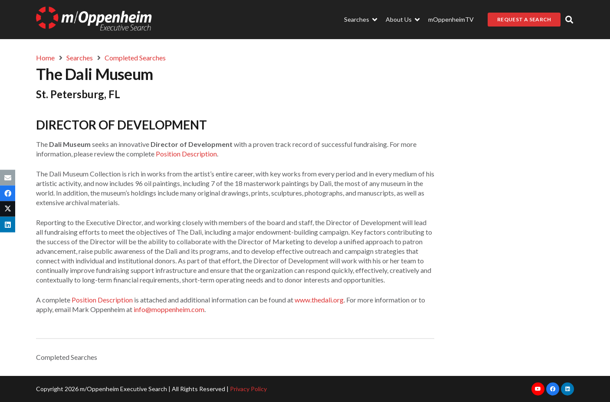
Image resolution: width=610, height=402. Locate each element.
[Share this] (7, 193)
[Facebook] (552, 388)
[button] (569, 20)
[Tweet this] (7, 209)
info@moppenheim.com (169, 309)
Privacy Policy (248, 388)
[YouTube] (537, 388)
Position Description (186, 154)
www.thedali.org (319, 300)
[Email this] (7, 177)
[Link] (94, 20)
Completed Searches (66, 357)
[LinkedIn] (567, 388)
